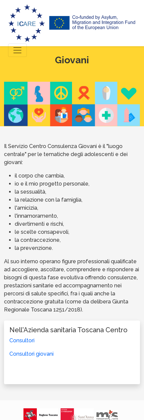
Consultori (21, 340)
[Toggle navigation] (17, 50)
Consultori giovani (31, 354)
